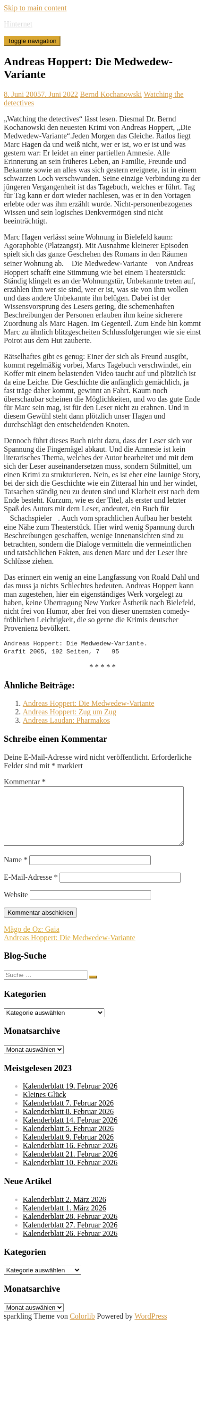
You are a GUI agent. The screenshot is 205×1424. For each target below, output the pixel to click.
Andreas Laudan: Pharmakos (66, 722)
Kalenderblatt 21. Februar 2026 (70, 1167)
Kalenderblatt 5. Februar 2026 (68, 1142)
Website (16, 908)
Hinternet (18, 24)
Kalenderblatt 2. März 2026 (64, 1213)
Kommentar (24, 784)
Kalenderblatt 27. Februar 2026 (70, 1238)
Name (15, 873)
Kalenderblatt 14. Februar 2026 (70, 1133)
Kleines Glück (44, 1108)
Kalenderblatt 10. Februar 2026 (70, 1176)
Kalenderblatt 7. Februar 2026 (68, 1116)
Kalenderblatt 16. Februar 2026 (70, 1159)
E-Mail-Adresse (31, 890)
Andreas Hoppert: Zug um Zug (69, 714)
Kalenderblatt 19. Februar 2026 (70, 1099)
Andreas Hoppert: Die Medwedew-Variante (88, 705)
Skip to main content (35, 8)
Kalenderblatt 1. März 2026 (64, 1221)
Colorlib (82, 1329)
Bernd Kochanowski (111, 94)
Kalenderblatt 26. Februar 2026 (70, 1247)
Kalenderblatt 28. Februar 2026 (70, 1230)
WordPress (151, 1329)
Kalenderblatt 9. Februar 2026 (68, 1150)
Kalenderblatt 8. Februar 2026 (68, 1125)
